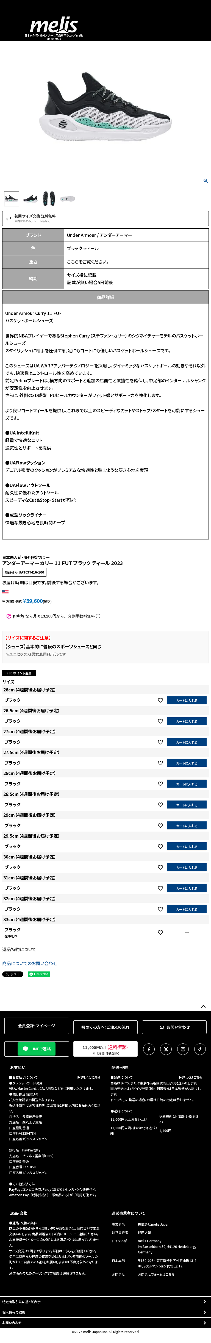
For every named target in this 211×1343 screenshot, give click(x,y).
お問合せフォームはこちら (156, 1274)
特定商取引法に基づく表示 (21, 1301)
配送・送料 (120, 1067)
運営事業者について (128, 1213)
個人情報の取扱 (13, 1312)
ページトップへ (203, 1006)
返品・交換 (18, 1213)
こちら (73, 261)
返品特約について (19, 949)
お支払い (18, 1067)
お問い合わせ (12, 1322)
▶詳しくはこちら (89, 1077)
